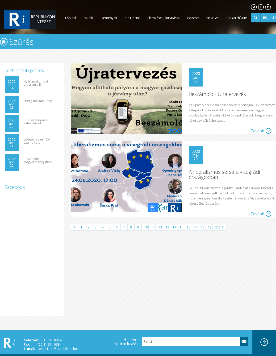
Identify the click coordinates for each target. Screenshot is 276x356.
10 (146, 227)
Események (108, 18)
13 (167, 227)
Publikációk (132, 18)
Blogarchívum (236, 18)
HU (265, 18)
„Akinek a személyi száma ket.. (37, 141)
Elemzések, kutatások (163, 18)
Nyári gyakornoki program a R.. (36, 83)
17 (195, 227)
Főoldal (70, 18)
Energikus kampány (38, 100)
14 (174, 227)
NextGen (213, 18)
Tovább (257, 130)
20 (217, 227)
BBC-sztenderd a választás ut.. (36, 122)
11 (153, 227)
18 (203, 227)
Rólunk (88, 18)
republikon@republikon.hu (57, 348)
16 (188, 227)
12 (160, 227)
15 (181, 227)
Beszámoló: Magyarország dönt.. (38, 160)
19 (210, 227)
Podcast (193, 18)
